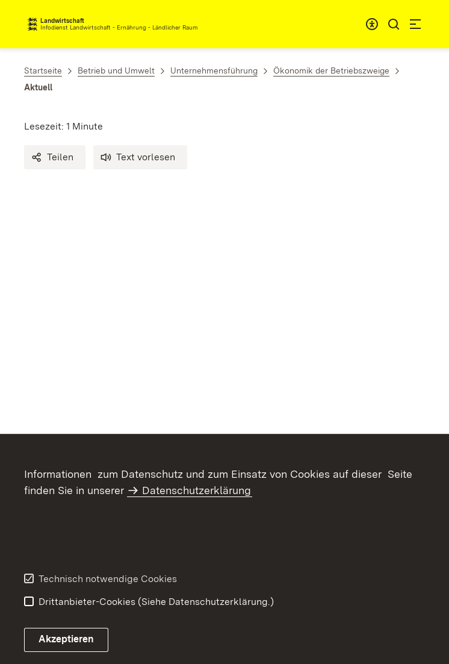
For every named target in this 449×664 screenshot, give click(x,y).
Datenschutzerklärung (196, 490)
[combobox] (372, 24)
